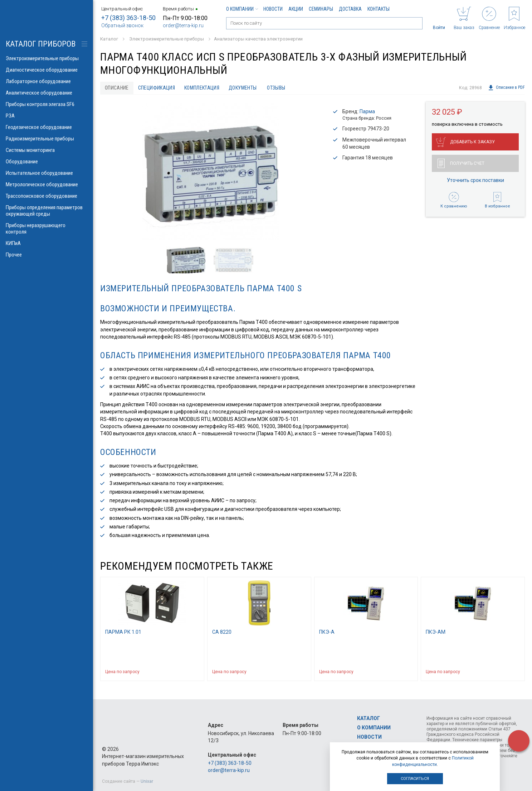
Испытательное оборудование (46, 173)
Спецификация (156, 88)
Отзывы (276, 88)
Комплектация (201, 88)
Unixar (147, 781)
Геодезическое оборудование (46, 127)
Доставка (350, 9)
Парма (367, 111)
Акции (295, 9)
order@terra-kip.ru (183, 25)
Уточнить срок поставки (475, 180)
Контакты (378, 9)
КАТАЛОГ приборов (40, 43)
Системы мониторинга (46, 150)
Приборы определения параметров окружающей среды (46, 210)
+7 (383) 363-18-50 (128, 17)
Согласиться (415, 778)
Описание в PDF (506, 88)
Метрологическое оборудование (46, 184)
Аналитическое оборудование (46, 93)
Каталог (368, 718)
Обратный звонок (122, 25)
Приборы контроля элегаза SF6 (46, 104)
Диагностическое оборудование (46, 70)
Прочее (46, 254)
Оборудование (46, 161)
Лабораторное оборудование (46, 81)
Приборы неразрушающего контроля (46, 228)
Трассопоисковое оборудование (46, 196)
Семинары (321, 9)
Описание (117, 88)
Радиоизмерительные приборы (46, 138)
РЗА (46, 115)
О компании (242, 9)
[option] (210, 171)
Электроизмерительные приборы (46, 58)
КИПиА (46, 243)
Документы (243, 88)
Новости (273, 9)
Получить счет (461, 163)
